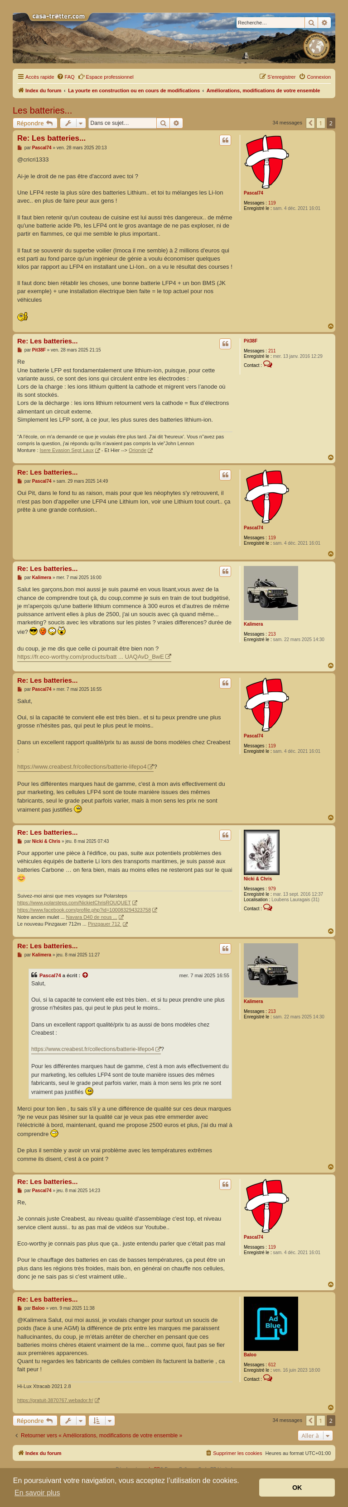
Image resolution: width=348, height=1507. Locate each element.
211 (272, 350)
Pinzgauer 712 (104, 924)
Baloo (250, 1354)
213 (272, 634)
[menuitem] (66, 76)
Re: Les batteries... (51, 138)
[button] (310, 123)
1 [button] (320, 123)
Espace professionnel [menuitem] (106, 76)
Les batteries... (42, 110)
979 (272, 888)
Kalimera (253, 624)
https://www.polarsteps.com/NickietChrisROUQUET (74, 902)
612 (272, 1364)
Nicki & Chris (258, 878)
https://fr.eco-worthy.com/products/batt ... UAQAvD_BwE (90, 656)
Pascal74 (253, 192)
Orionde (137, 450)
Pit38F (250, 340)
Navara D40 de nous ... (91, 917)
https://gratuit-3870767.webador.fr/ (55, 1400)
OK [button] (297, 1487)
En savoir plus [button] (37, 1493)
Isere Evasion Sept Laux (67, 450)
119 (272, 202)
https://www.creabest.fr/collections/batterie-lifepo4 (81, 766)
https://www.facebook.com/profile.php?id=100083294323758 (84, 910)
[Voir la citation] (86, 975)
